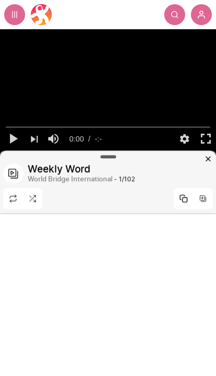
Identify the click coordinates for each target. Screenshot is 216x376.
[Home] (41, 14)
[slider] (108, 127)
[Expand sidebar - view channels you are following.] (14, 14)
